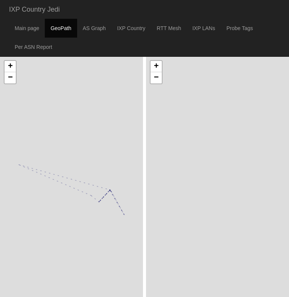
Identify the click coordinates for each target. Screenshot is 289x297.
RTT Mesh (169, 28)
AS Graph (94, 28)
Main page (27, 28)
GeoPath (60, 28)
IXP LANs (203, 28)
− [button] (10, 77)
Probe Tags (240, 28)
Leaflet (8, 281)
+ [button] (10, 66)
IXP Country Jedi (34, 9)
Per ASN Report (33, 47)
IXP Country (131, 28)
